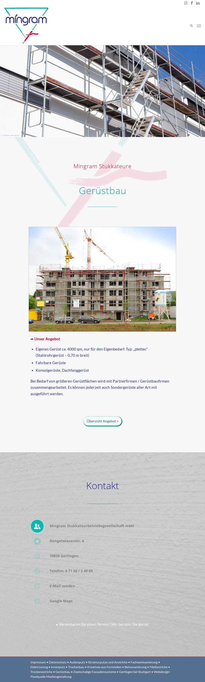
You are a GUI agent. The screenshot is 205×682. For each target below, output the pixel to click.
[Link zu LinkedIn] (198, 3)
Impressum (38, 662)
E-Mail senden (62, 585)
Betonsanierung (136, 667)
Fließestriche (159, 667)
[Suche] (191, 25)
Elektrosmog (39, 667)
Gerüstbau (62, 672)
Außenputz (77, 662)
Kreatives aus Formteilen (104, 667)
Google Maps (61, 600)
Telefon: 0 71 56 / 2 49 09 (71, 570)
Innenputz (58, 667)
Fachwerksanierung (144, 662)
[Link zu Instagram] (186, 3)
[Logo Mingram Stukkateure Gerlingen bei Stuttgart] (26, 25)
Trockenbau (76, 667)
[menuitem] (191, 25)
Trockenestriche (41, 672)
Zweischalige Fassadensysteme (94, 672)
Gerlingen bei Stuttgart (135, 672)
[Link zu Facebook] (192, 3)
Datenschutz (57, 662)
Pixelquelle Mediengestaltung (50, 676)
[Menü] (199, 25)
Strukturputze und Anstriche (108, 662)
